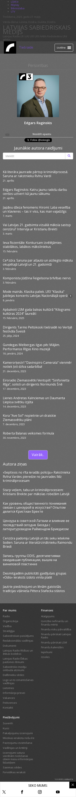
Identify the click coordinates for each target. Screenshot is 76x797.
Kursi (6, 728)
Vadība (7, 626)
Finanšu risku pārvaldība (56, 629)
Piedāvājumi (11, 717)
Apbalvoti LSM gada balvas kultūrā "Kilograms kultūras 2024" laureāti (36, 311)
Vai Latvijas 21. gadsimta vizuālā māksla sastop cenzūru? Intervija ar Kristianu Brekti (37, 227)
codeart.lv (68, 779)
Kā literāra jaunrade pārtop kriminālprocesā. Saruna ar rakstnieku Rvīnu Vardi (35, 174)
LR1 (22, 36)
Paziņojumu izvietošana (17, 743)
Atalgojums (48, 616)
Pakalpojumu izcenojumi (18, 733)
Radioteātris (54, 36)
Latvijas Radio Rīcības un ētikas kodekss (18, 652)
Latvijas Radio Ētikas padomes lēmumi (15, 660)
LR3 (32, 36)
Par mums (9, 610)
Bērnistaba (17, 8)
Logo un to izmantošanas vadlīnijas (18, 681)
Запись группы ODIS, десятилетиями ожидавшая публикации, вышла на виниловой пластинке (31, 560)
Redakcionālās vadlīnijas (18, 640)
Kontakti (8, 707)
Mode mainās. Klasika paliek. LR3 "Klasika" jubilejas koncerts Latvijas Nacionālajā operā (35, 293)
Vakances (9, 698)
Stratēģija (9, 631)
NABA (43, 36)
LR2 (27, 36)
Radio (6, 616)
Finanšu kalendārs (52, 647)
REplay (15, 5)
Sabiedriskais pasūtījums (18, 636)
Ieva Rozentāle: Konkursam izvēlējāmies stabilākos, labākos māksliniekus (32, 244)
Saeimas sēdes (12, 767)
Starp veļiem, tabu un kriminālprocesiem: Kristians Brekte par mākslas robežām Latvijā (36, 492)
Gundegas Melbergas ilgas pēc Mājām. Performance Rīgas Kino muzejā (31, 347)
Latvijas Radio (11, 36)
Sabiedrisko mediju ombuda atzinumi (14, 668)
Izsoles (45, 657)
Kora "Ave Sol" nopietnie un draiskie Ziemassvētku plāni (29, 417)
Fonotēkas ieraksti (14, 772)
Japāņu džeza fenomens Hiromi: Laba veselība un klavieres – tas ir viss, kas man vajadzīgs (36, 209)
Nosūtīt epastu (28, 134)
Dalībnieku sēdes (13, 675)
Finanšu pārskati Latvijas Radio (56, 635)
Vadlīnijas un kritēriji (15, 748)
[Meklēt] (69, 156)
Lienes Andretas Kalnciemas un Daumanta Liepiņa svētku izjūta (34, 400)
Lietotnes (8, 688)
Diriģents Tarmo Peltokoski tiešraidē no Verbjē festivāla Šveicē (37, 329)
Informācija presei (14, 693)
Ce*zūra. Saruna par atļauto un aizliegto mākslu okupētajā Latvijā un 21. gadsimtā (38, 262)
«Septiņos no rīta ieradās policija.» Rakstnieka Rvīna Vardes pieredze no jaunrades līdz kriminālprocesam (36, 476)
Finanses (47, 610)
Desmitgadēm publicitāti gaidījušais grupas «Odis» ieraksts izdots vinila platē (34, 575)
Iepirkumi (46, 652)
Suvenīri (8, 723)
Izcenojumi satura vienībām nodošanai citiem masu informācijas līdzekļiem (18, 757)
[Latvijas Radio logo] (10, 47)
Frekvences (10, 703)
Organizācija (10, 621)
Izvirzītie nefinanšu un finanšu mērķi (54, 622)
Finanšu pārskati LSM (54, 642)
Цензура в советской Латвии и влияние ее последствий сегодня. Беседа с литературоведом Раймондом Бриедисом (36, 525)
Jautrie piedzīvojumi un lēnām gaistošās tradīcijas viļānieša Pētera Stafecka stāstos (34, 588)
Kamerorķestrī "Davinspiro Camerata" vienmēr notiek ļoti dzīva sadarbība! (37, 364)
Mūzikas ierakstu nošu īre (18, 738)
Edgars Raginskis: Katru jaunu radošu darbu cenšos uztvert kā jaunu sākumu (35, 191)
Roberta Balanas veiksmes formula (28, 433)
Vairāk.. (38, 454)
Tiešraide (26, 47)
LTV (13, 11)
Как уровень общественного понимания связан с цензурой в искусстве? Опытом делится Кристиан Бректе (34, 507)
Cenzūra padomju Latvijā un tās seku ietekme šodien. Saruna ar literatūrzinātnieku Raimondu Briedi (37, 542)
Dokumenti (9, 645)
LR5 (37, 36)
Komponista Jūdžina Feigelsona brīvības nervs (37, 278)
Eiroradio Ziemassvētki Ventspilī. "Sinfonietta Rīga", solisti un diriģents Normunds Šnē (36, 382)
